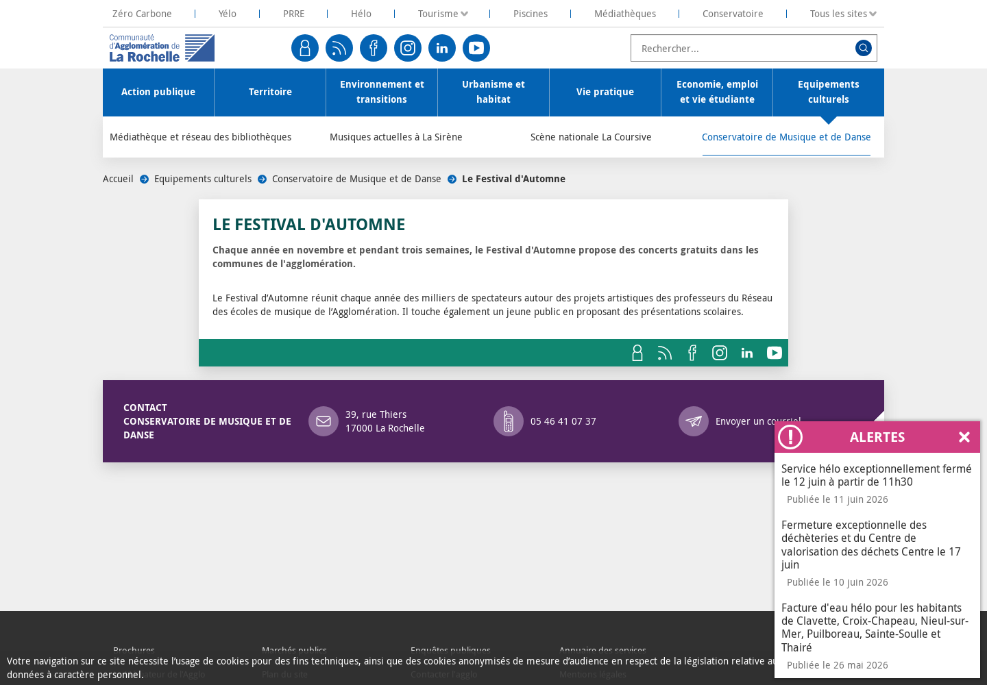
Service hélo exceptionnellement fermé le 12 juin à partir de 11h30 (876, 475)
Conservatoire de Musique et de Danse (356, 178)
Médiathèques (625, 13)
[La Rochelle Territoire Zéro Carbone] (142, 13)
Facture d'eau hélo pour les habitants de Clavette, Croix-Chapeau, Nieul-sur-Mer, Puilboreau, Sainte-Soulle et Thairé (874, 627)
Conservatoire (733, 13)
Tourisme (438, 13)
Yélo (227, 13)
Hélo (361, 13)
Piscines (530, 13)
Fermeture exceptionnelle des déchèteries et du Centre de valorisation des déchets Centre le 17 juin (871, 544)
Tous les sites (838, 13)
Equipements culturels (203, 178)
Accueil (118, 178)
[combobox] (754, 48)
